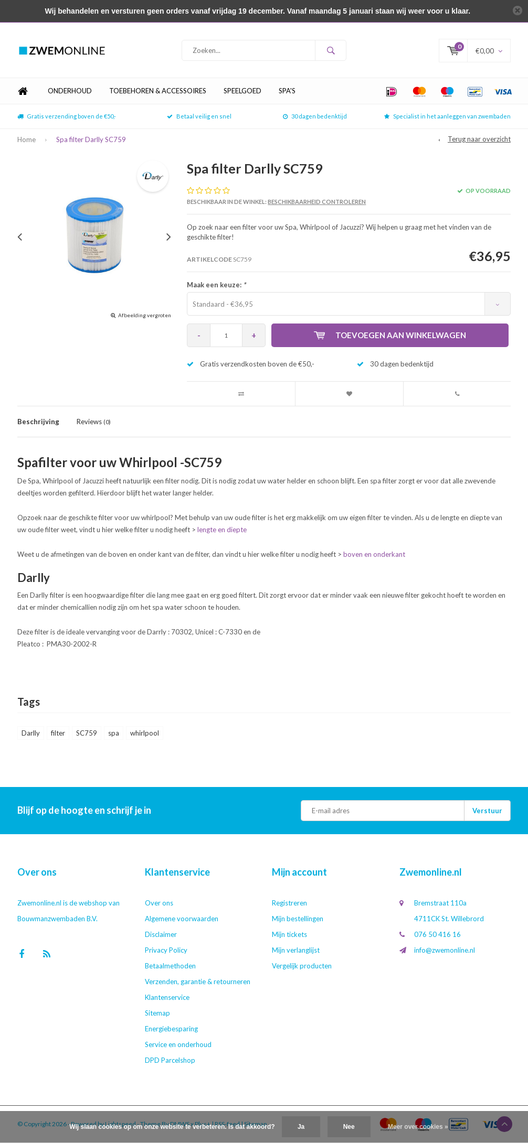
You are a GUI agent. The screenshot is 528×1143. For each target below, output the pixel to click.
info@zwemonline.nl (444, 950)
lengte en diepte (222, 530)
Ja (301, 1126)
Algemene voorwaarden (181, 918)
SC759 (86, 733)
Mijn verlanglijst (296, 950)
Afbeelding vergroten (144, 315)
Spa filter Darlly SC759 (91, 139)
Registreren (289, 903)
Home (22, 91)
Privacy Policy (166, 950)
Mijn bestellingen (297, 918)
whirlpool (144, 733)
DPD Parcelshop (170, 1060)
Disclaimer (161, 934)
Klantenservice (167, 997)
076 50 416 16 (437, 934)
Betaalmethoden (170, 966)
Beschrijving (38, 421)
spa (113, 733)
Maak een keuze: (216, 285)
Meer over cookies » (418, 1126)
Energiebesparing (171, 1029)
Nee (349, 1126)
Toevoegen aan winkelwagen (390, 335)
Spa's (287, 91)
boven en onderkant (374, 554)
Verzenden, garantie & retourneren (197, 981)
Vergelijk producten (302, 966)
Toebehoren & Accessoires (157, 91)
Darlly (31, 733)
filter (58, 733)
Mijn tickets (289, 934)
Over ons (159, 903)
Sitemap (157, 1013)
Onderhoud (70, 91)
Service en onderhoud (178, 1044)
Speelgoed (242, 91)
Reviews (94, 421)
